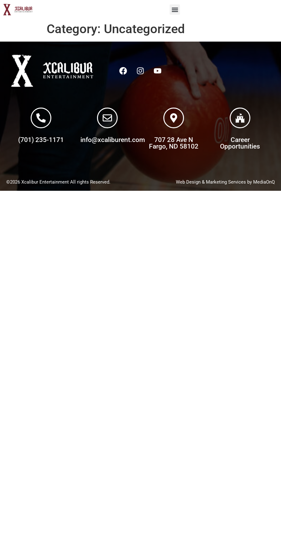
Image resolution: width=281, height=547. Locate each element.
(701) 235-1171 (41, 140)
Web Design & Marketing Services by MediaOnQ (225, 182)
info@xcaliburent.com (112, 140)
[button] (175, 9)
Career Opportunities (240, 143)
